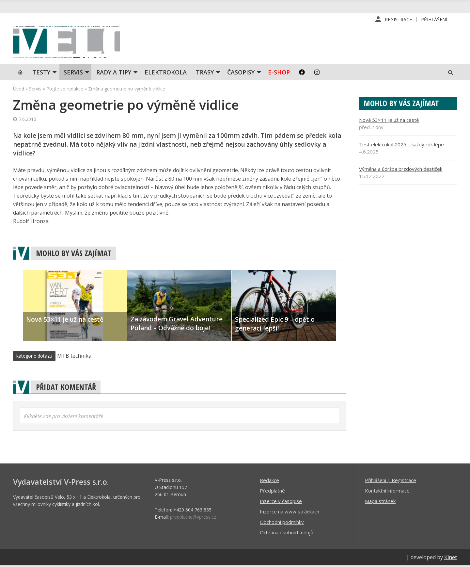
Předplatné (272, 492)
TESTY (41, 73)
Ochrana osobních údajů (286, 533)
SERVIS (73, 73)
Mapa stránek (380, 502)
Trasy (205, 73)
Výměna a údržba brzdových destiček (400, 170)
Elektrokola (166, 73)
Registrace (398, 19)
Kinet (450, 558)
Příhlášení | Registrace (390, 481)
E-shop (279, 73)
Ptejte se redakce (64, 90)
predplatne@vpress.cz (193, 518)
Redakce (269, 481)
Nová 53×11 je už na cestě (389, 121)
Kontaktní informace (387, 492)
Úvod (18, 90)
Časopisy (241, 73)
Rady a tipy (113, 73)
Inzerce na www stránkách (289, 513)
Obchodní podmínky (282, 523)
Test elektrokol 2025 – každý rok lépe (401, 145)
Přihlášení (434, 19)
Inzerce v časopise (281, 502)
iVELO (68, 42)
